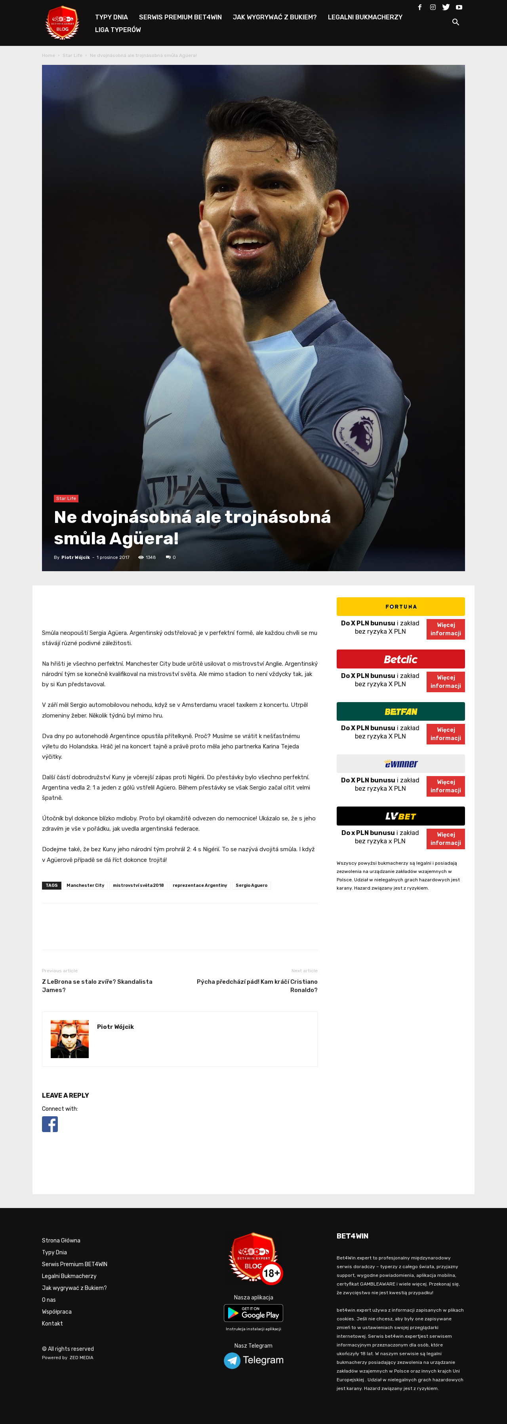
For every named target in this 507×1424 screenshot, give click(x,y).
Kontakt (52, 1323)
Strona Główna (61, 1240)
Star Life (72, 55)
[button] (455, 23)
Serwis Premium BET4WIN (74, 1264)
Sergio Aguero (251, 885)
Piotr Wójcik (75, 557)
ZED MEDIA (81, 1357)
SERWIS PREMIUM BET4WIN (180, 17)
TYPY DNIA (111, 17)
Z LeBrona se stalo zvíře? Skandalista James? (97, 986)
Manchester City (85, 885)
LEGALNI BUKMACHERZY (365, 17)
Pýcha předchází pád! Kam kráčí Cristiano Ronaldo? (257, 986)
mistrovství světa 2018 (138, 885)
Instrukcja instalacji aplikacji (253, 1329)
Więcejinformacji (446, 629)
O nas (49, 1300)
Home (48, 55)
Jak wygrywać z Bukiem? (74, 1288)
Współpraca (57, 1311)
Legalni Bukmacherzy (69, 1276)
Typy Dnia (54, 1252)
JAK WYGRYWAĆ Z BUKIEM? (275, 17)
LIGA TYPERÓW (118, 30)
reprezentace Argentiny (200, 885)
